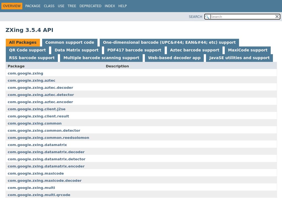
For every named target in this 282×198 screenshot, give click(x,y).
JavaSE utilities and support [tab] (239, 58)
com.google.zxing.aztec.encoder (40, 102)
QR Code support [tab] (27, 50)
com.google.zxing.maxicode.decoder (45, 180)
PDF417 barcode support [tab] (134, 50)
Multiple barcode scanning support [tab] (101, 58)
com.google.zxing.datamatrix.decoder (46, 152)
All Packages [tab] (23, 42)
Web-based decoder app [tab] (174, 58)
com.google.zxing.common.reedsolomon (48, 138)
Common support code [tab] (69, 42)
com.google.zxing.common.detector (44, 130)
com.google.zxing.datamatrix (37, 145)
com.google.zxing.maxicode (36, 173)
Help (122, 6)
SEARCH (195, 17)
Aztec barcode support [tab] (194, 50)
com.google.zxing (25, 73)
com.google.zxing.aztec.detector (41, 95)
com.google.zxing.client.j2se (37, 109)
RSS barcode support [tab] (32, 58)
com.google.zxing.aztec (31, 80)
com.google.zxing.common (35, 123)
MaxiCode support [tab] (247, 50)
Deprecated (91, 6)
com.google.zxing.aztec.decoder (40, 88)
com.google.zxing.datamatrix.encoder (46, 166)
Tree (72, 6)
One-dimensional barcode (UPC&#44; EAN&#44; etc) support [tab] (169, 42)
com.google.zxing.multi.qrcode (39, 195)
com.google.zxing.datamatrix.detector (46, 159)
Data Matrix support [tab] (76, 50)
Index (110, 6)
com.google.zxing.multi (31, 188)
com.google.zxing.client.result (38, 116)
